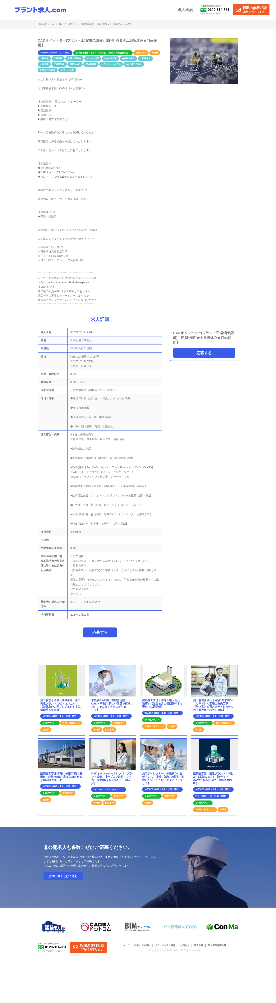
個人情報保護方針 (217, 947)
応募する (204, 353)
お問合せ (184, 947)
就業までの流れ (142, 947)
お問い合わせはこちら (63, 878)
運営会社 (198, 947)
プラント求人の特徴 (165, 947)
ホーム (126, 947)
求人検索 (186, 10)
